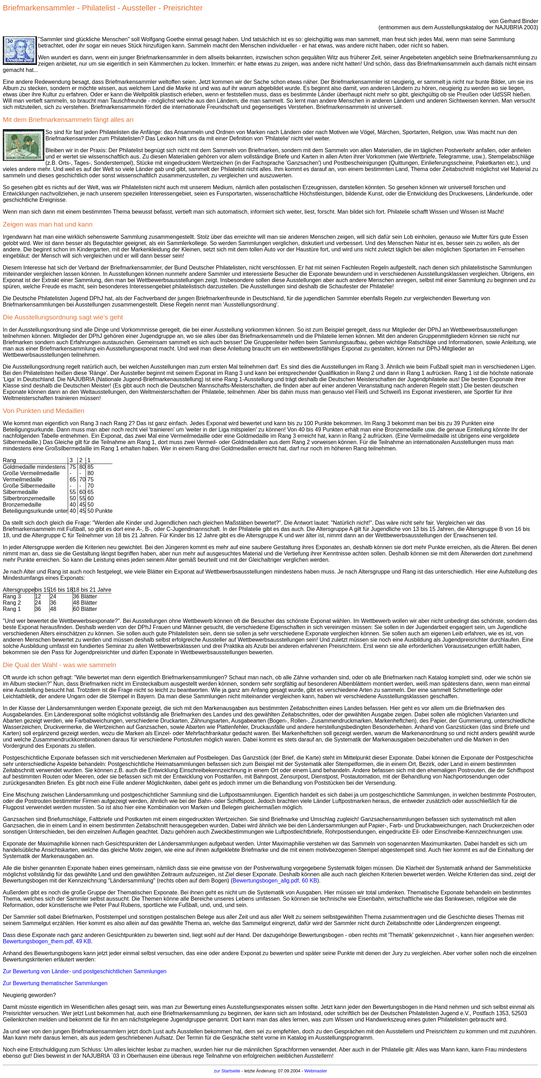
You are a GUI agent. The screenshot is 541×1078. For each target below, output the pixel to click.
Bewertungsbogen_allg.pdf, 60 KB (275, 881)
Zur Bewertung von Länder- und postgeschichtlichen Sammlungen (85, 971)
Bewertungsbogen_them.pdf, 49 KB (47, 941)
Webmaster (315, 1070)
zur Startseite (227, 1070)
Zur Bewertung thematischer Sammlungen (55, 983)
